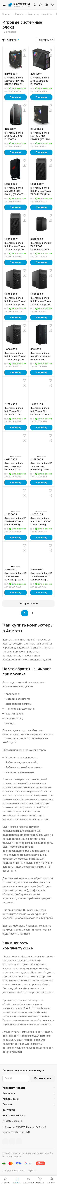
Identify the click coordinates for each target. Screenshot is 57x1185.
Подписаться (42, 1078)
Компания (8, 1093)
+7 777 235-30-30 (12, 1115)
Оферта (32, 1170)
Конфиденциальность (14, 1170)
